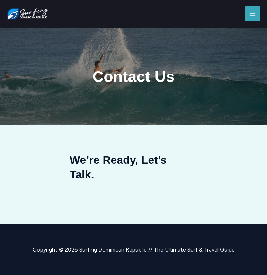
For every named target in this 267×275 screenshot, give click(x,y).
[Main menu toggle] (252, 13)
